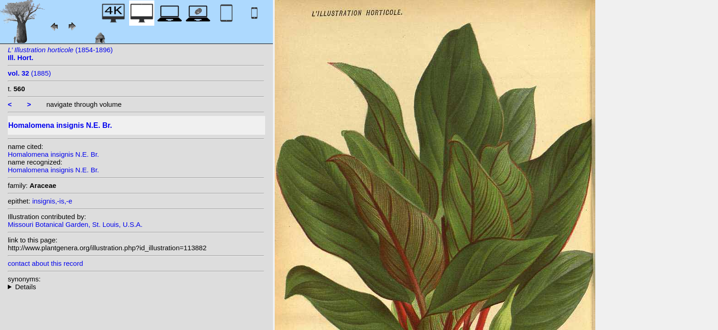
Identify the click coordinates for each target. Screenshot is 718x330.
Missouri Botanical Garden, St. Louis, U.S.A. (75, 224)
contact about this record (45, 263)
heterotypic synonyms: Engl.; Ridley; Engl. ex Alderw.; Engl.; (136, 287)
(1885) (29, 73)
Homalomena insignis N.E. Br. (53, 154)
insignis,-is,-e (52, 201)
